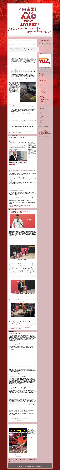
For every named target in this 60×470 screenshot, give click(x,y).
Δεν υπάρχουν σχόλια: (12, 132)
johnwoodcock (34, 466)
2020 (40, 115)
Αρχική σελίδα (22, 459)
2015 (40, 121)
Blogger (40, 466)
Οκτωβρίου (42, 90)
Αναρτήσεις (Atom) (15, 461)
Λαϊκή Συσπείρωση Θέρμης (43, 131)
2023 (40, 87)
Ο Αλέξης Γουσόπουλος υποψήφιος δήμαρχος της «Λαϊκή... (45, 103)
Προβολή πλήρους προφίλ (42, 80)
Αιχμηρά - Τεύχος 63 (41, 75)
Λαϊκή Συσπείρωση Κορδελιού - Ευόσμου (45, 134)
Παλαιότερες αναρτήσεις (31, 459)
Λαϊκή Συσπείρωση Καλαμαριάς (43, 132)
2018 (40, 117)
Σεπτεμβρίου (42, 91)
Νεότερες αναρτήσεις (13, 459)
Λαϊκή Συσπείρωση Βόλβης (42, 130)
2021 (40, 113)
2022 (40, 112)
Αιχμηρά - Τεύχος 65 (41, 73)
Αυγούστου (42, 92)
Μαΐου (41, 96)
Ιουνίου (41, 95)
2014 (40, 122)
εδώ (30, 438)
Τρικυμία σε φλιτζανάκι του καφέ (15, 333)
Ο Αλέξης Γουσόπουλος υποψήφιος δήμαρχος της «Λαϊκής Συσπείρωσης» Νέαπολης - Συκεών (20, 212)
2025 (40, 85)
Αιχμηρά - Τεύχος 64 (41, 74)
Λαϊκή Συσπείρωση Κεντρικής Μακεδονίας (45, 133)
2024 (40, 86)
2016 (40, 120)
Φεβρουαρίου (42, 109)
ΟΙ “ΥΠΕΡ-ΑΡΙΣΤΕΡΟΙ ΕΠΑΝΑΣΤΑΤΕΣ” (16, 137)
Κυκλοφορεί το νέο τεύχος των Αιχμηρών (16, 424)
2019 (40, 116)
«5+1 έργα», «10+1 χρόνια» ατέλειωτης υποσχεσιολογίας (19, 40)
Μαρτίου (41, 108)
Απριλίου (41, 97)
